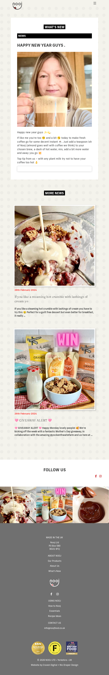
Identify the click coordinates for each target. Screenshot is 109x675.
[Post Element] (54, 262)
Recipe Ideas (54, 616)
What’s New (54, 571)
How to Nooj (54, 606)
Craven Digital (50, 665)
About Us (54, 565)
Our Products (54, 560)
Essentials (54, 610)
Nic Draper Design (69, 665)
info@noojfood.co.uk (54, 628)
